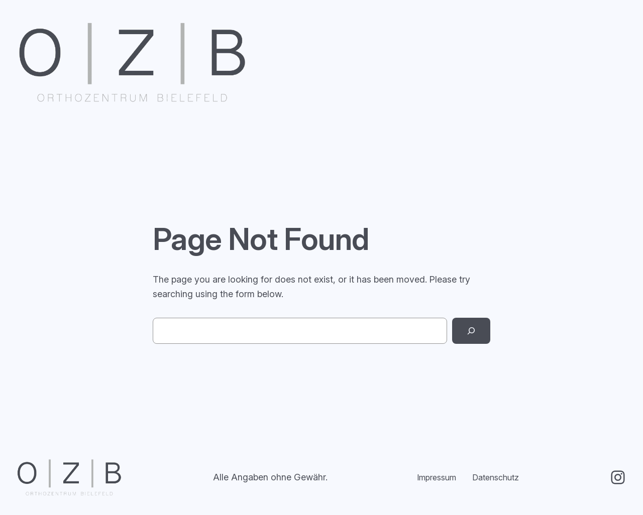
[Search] (471, 331)
